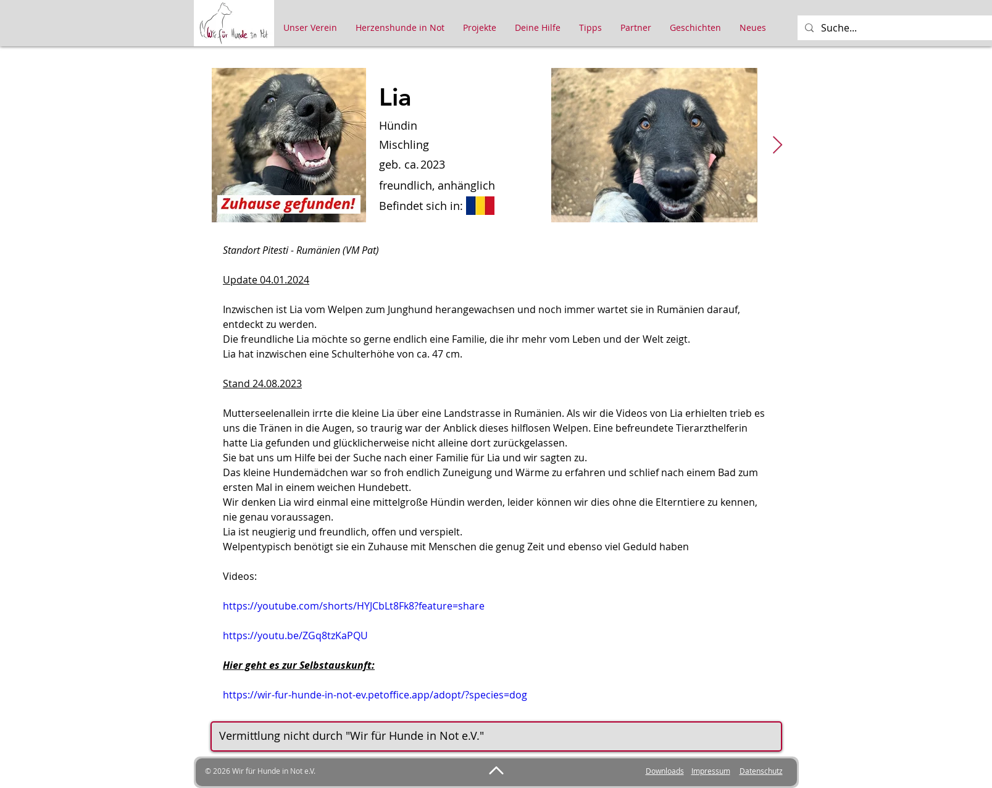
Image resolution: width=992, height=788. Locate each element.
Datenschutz (761, 771)
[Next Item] (777, 145)
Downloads (665, 771)
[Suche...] (904, 27)
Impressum (710, 771)
